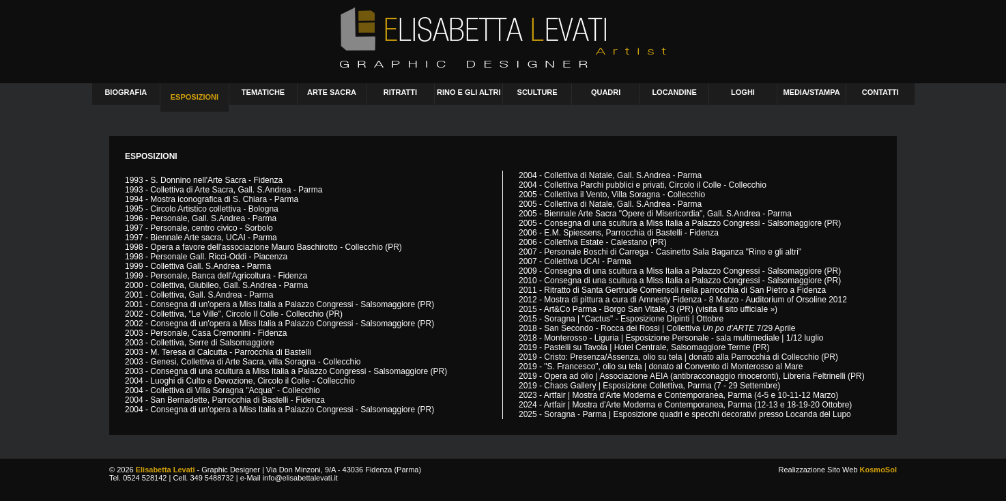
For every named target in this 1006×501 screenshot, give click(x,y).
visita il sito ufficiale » (736, 309)
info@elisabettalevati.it (300, 478)
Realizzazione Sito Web (838, 470)
